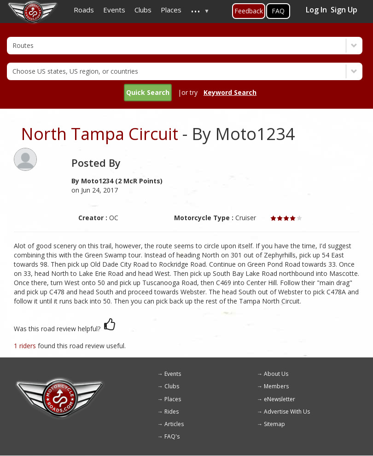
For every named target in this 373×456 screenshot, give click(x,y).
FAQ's (172, 436)
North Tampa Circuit (99, 134)
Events (172, 374)
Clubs (171, 386)
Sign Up (344, 10)
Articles (174, 424)
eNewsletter (279, 399)
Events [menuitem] (114, 9)
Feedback (248, 10)
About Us (276, 374)
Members (276, 386)
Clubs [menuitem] (143, 9)
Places (172, 399)
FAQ (278, 10)
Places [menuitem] (171, 9)
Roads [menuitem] (84, 9)
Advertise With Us (287, 411)
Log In (316, 10)
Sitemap (274, 424)
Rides (171, 411)
